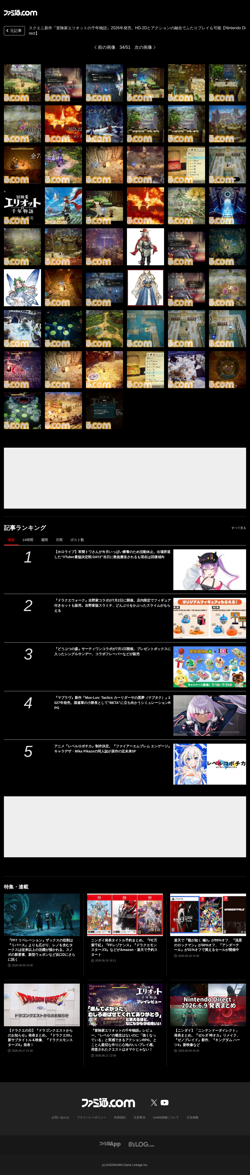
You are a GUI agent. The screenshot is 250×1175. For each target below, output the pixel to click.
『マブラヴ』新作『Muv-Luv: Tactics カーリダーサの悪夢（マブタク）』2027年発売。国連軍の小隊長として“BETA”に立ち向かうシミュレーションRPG (112, 703)
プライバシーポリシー (91, 1117)
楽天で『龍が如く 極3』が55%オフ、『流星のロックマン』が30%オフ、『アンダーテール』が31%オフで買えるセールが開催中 (208, 945)
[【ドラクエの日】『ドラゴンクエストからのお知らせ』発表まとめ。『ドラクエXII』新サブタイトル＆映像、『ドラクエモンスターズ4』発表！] (42, 1005)
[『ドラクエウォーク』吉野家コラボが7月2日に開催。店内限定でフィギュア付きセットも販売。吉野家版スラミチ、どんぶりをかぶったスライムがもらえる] (209, 618)
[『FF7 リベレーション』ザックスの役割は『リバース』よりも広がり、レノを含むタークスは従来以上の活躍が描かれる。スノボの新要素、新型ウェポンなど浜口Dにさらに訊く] (42, 915)
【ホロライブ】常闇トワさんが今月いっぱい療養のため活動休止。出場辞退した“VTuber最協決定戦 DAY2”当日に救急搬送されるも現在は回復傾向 (112, 554)
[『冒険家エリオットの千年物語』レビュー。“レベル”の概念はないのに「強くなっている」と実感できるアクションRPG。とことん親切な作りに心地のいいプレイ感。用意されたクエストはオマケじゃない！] (125, 1005)
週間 (44, 540)
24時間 (27, 540)
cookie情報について (166, 1117)
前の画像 (106, 47)
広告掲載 (192, 1117)
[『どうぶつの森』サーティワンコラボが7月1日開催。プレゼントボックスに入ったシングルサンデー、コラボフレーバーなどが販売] (209, 666)
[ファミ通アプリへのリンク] (110, 1144)
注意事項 (139, 1117)
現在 (11, 540)
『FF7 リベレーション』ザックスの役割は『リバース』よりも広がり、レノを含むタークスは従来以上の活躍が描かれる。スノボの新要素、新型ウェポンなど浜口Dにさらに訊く (41, 949)
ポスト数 (77, 540)
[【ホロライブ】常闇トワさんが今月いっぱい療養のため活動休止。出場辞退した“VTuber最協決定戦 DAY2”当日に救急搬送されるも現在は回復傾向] (209, 569)
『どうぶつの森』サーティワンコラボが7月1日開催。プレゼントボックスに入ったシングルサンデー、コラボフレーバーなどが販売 (112, 651)
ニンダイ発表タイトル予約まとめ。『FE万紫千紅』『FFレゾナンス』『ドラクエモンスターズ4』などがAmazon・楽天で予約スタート (124, 947)
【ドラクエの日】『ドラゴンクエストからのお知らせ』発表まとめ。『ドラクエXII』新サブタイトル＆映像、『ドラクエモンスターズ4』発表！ (40, 1037)
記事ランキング (25, 527)
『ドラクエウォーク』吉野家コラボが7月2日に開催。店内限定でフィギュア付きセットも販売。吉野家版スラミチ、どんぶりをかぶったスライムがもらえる (112, 605)
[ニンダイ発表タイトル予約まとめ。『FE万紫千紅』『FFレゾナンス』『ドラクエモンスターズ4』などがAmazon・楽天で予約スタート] (125, 915)
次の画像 (143, 47)
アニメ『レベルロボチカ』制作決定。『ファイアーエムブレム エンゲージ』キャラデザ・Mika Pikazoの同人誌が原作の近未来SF (112, 748)
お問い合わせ (60, 1117)
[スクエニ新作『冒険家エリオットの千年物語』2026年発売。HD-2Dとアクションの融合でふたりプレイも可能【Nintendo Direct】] (22, 82)
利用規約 (120, 1117)
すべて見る (238, 528)
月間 (59, 540)
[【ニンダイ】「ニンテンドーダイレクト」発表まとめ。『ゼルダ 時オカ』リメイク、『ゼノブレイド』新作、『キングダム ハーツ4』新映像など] (208, 1005)
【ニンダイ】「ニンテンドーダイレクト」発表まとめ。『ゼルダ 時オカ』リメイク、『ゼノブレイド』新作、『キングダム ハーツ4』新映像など (207, 1037)
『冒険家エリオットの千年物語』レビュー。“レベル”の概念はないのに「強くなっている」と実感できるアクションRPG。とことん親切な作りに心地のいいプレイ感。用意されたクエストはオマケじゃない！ (123, 1039)
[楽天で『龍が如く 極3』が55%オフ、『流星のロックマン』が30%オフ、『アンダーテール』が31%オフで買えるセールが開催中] (208, 915)
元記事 (13, 31)
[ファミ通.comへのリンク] (20, 13)
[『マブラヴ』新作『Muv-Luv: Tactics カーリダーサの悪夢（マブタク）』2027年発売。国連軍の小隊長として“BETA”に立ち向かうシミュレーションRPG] (209, 715)
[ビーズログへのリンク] (141, 1144)
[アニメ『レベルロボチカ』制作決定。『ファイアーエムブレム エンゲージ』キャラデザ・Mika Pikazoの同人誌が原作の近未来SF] (209, 764)
